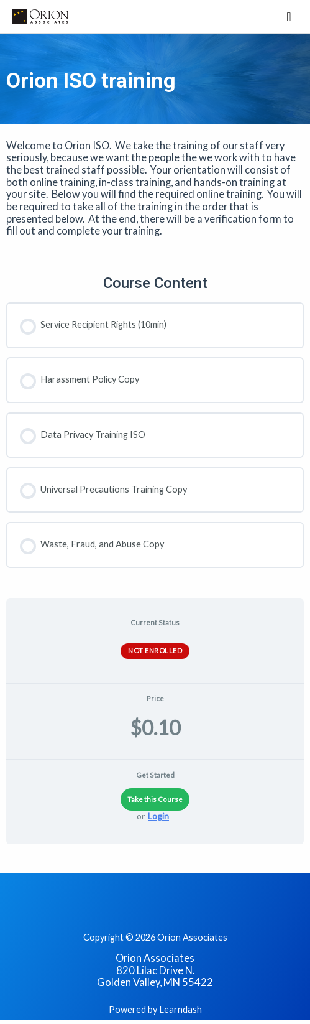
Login (158, 816)
